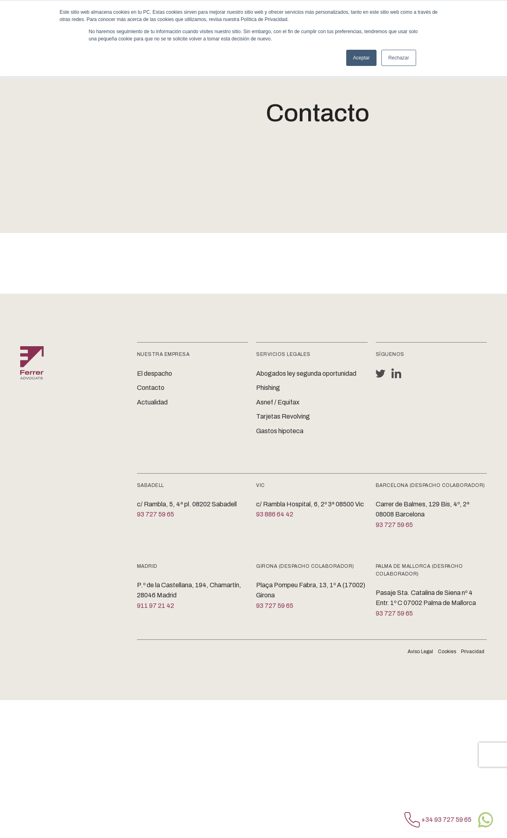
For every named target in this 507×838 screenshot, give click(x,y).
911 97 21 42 (155, 605)
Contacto (150, 387)
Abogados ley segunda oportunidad (306, 373)
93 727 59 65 (155, 514)
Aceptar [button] (361, 58)
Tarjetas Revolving (283, 416)
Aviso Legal (420, 651)
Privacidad (472, 651)
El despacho (154, 373)
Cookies (447, 651)
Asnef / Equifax (277, 402)
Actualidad (152, 402)
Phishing (268, 387)
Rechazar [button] (398, 58)
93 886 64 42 (274, 514)
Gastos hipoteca (279, 430)
